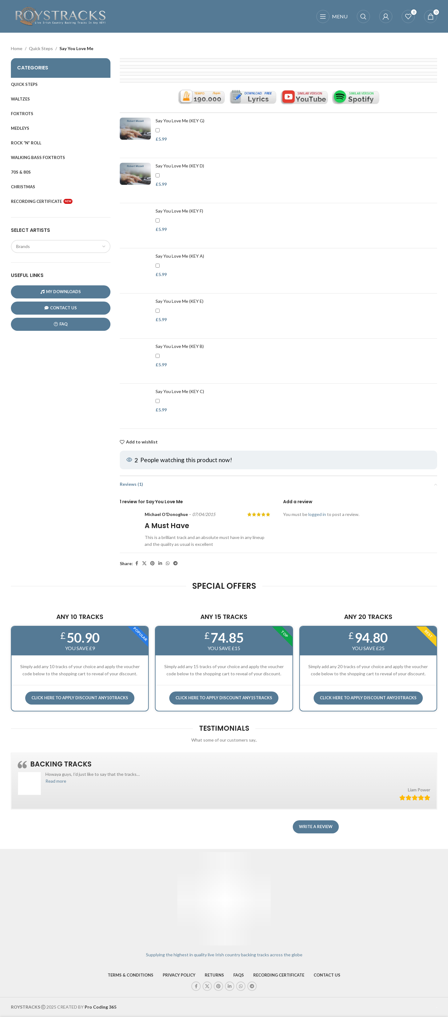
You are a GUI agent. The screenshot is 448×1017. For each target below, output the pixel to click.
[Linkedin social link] (160, 564)
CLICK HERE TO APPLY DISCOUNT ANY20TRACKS (368, 697)
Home (16, 48)
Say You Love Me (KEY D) (180, 165)
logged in (317, 514)
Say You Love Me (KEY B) (180, 346)
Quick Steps (41, 48)
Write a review (316, 826)
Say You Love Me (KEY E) (179, 301)
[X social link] (144, 564)
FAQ (61, 324)
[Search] (363, 16)
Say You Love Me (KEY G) (180, 120)
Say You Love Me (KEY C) (180, 391)
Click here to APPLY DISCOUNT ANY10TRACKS (79, 697)
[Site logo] (60, 15)
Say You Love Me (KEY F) (179, 210)
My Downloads (60, 291)
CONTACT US (60, 308)
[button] (55, 781)
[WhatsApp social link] (167, 564)
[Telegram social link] (175, 564)
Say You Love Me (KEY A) (180, 256)
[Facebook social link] (136, 564)
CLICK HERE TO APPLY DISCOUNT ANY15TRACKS (223, 697)
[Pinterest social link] (152, 564)
